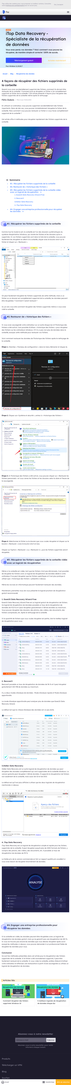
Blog (11, 74)
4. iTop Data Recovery (23, 205)
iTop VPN (5, 12)
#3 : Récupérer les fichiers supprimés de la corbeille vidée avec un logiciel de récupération (35, 191)
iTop (35, 1024)
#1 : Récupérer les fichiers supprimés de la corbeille (32, 184)
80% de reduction (63, 1082)
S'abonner (50, 1040)
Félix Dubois (8, 100)
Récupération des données (25, 74)
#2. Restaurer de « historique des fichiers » (29, 187)
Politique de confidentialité (15, 5)
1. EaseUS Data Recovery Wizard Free (29, 195)
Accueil (5, 74)
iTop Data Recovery (4, 18)
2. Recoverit (19, 198)
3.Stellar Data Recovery (24, 202)
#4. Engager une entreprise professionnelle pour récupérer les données (36, 210)
